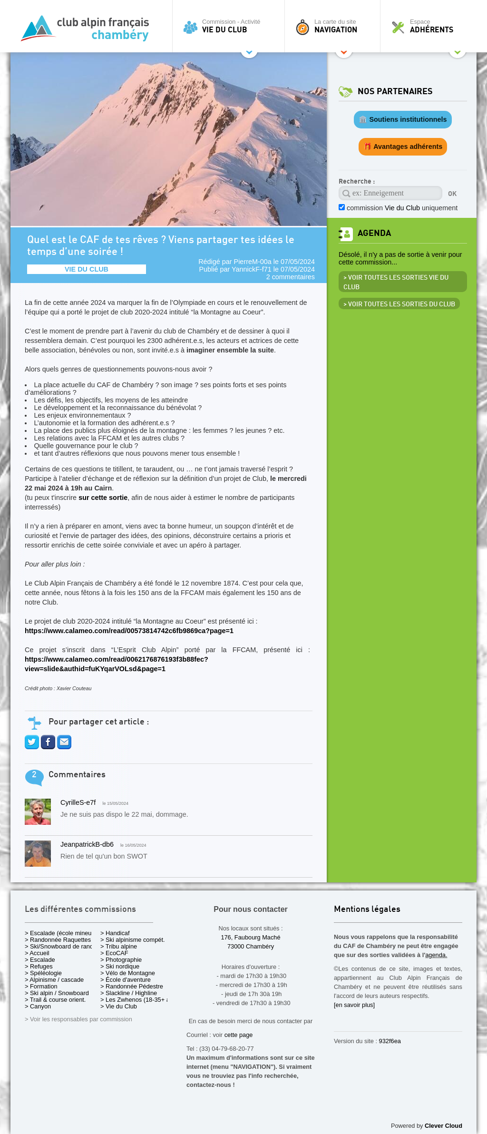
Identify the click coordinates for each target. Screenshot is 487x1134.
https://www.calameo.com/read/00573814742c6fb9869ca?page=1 (129, 631)
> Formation (41, 986)
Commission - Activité (231, 26)
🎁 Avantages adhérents (403, 146)
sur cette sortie (102, 497)
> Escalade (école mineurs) (61, 933)
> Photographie (121, 959)
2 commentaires (290, 277)
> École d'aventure (125, 979)
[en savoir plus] (354, 1004)
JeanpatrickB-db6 (87, 844)
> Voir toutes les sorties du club (399, 304)
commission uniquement (402, 208)
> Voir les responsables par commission (78, 1019)
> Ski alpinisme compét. (132, 939)
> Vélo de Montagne (127, 973)
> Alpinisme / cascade (54, 979)
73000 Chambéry (250, 946)
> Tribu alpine (118, 946)
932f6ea (390, 1041)
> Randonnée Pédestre (131, 986)
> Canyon (38, 1006)
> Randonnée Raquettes (58, 939)
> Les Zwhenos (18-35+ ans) (139, 999)
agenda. (436, 954)
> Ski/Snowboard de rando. (61, 946)
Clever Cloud (443, 1125)
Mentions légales (367, 910)
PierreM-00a (253, 261)
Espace (431, 26)
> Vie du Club (118, 1006)
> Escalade (40, 959)
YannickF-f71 (252, 269)
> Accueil (37, 953)
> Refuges (39, 966)
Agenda (374, 233)
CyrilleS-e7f (78, 802)
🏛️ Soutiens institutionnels (403, 119)
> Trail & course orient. (55, 999)
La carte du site (334, 26)
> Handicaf (115, 933)
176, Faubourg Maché (250, 937)
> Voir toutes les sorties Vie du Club (395, 282)
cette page (238, 1034)
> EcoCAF (114, 953)
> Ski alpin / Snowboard (57, 993)
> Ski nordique (119, 966)
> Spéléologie (43, 973)
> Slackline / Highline (128, 993)
